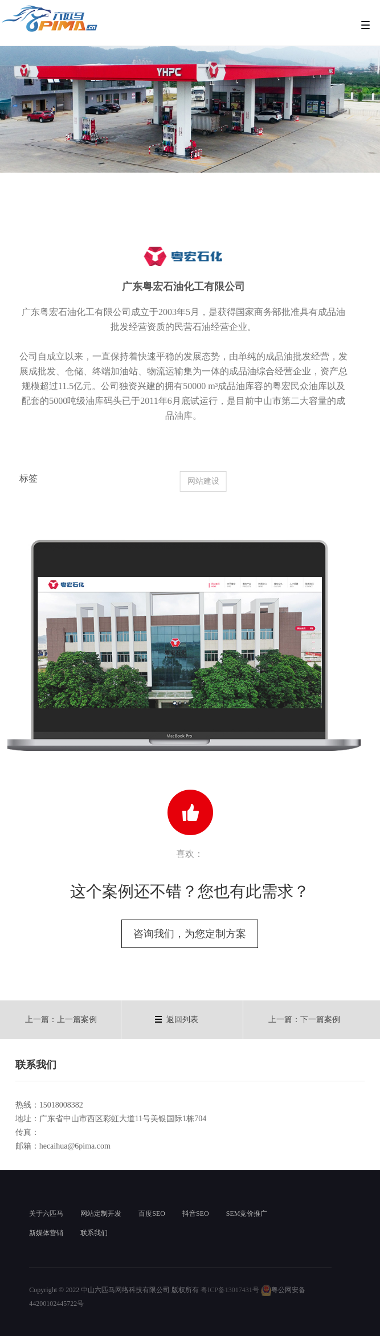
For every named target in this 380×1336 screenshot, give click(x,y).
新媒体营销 (46, 1233)
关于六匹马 (46, 1213)
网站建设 (210, 481)
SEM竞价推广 (247, 1213)
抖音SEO (195, 1213)
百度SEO (151, 1213)
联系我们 (94, 1233)
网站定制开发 (100, 1213)
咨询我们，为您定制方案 (189, 933)
